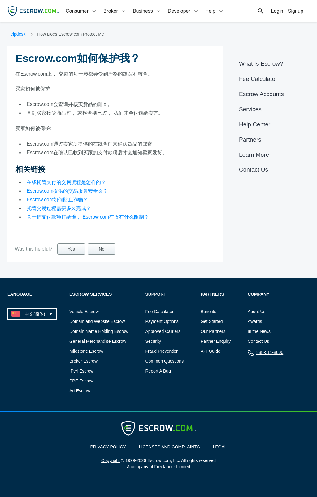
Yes (71, 248)
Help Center (254, 124)
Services (250, 109)
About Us (257, 311)
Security (153, 341)
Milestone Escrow (86, 351)
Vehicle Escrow (84, 311)
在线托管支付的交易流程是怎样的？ (66, 182)
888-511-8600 (265, 354)
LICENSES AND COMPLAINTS (169, 446)
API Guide (210, 351)
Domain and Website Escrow (97, 321)
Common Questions (164, 361)
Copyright (110, 460)
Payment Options (161, 321)
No (101, 248)
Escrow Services (90, 294)
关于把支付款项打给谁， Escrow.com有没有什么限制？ (88, 217)
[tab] (81, 11)
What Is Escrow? (261, 63)
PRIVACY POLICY (108, 446)
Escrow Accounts (261, 94)
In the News (259, 331)
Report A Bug (158, 370)
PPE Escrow (81, 380)
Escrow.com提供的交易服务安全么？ (67, 191)
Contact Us (253, 169)
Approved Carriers (162, 331)
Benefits (208, 311)
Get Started (212, 321)
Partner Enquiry (216, 341)
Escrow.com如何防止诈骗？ (57, 199)
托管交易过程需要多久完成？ (59, 208)
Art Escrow (79, 390)
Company (259, 294)
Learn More (254, 154)
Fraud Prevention (161, 351)
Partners (250, 139)
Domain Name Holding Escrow (98, 331)
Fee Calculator (258, 79)
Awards (255, 321)
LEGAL (220, 446)
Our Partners (213, 331)
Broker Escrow (83, 361)
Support (155, 294)
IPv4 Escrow (81, 370)
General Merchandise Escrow (97, 341)
